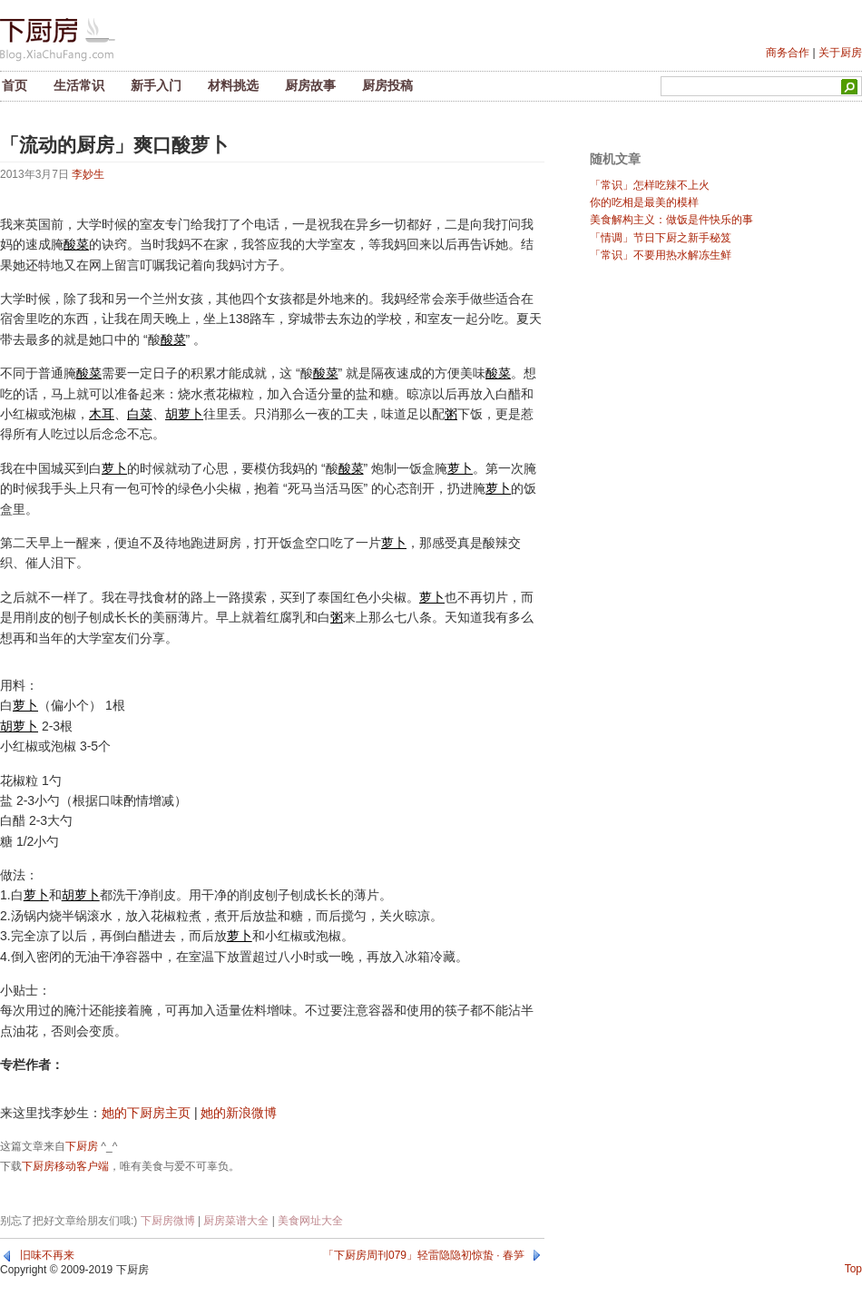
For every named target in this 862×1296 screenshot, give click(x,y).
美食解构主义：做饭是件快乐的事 (671, 219)
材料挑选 (233, 85)
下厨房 (81, 1146)
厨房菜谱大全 (236, 1220)
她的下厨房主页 (146, 1112)
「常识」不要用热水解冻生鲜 (660, 255)
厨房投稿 (387, 85)
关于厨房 (840, 52)
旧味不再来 (47, 1255)
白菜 (139, 414)
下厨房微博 (168, 1220)
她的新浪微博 (239, 1112)
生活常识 (79, 85)
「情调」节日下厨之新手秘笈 (660, 237)
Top (853, 1268)
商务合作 (787, 52)
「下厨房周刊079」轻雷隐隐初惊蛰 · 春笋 (423, 1255)
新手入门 (156, 85)
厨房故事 (310, 85)
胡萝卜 (184, 414)
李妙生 (88, 174)
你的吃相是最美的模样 (644, 202)
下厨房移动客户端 (65, 1166)
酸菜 (76, 244)
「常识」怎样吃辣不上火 (650, 185)
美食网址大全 (310, 1220)
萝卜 (114, 468)
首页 (14, 85)
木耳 (101, 414)
